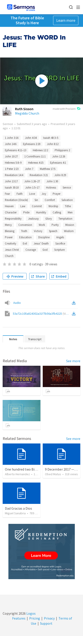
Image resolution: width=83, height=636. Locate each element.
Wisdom (69, 231)
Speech (53, 231)
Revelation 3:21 (39, 175)
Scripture (59, 250)
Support (46, 623)
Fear (7, 194)
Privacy (49, 618)
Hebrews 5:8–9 (13, 163)
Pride (26, 212)
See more (73, 361)
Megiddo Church (27, 113)
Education (25, 237)
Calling (57, 212)
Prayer (56, 194)
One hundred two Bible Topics (27, 469)
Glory (48, 219)
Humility (41, 212)
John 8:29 (60, 175)
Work (42, 225)
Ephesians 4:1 (58, 163)
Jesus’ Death (41, 243)
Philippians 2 (62, 150)
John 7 (29, 169)
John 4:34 (31, 138)
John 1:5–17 (32, 187)
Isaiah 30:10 (12, 187)
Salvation (67, 200)
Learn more (65, 20)
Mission (69, 225)
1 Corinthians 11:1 (35, 156)
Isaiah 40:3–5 (50, 138)
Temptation (65, 219)
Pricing (34, 618)
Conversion (25, 225)
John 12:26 (58, 156)
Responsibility (13, 219)
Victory (38, 231)
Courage (30, 250)
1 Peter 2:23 (11, 169)
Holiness (51, 187)
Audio (17, 303)
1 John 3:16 (11, 138)
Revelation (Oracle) (16, 200)
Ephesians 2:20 (31, 144)
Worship (53, 206)
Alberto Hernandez (17, 474)
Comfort (50, 200)
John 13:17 (11, 181)
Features (18, 618)
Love (32, 194)
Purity (55, 225)
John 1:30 (52, 181)
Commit (37, 206)
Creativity (10, 243)
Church (9, 256)
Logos (31, 613)
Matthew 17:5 (47, 169)
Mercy (8, 225)
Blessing (9, 231)
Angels (60, 237)
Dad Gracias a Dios (18, 508)
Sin (36, 200)
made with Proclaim (66, 109)
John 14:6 (10, 144)
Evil (25, 243)
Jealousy (33, 219)
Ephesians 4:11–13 (15, 150)
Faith (20, 194)
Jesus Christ (12, 250)
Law (22, 206)
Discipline (44, 237)
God (45, 250)
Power (9, 237)
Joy (44, 194)
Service (67, 187)
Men (70, 212)
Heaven (9, 206)
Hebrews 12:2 (40, 150)
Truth (24, 231)
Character (11, 212)
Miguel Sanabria (15, 513)
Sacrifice (60, 243)
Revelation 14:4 (14, 175)
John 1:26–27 (32, 181)
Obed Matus (53, 474)
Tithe (68, 206)
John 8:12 (52, 144)
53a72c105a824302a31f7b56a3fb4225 (42, 314)
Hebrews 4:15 (35, 163)
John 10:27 (11, 156)
